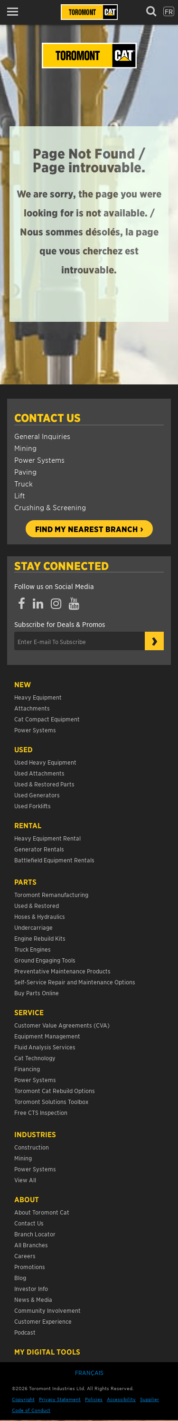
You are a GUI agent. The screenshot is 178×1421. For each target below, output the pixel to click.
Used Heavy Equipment (45, 762)
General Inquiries (42, 435)
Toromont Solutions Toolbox (51, 1101)
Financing (27, 1068)
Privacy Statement (60, 1399)
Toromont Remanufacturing (51, 894)
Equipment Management (47, 1035)
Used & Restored (36, 905)
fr (169, 11)
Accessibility (121, 1399)
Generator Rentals (39, 848)
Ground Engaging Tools (44, 959)
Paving (25, 471)
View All (25, 1179)
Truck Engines (32, 949)
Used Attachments (39, 772)
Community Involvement (47, 1310)
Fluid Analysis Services (44, 1046)
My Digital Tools (47, 1351)
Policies (94, 1399)
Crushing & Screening (50, 507)
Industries (35, 1134)
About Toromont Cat (41, 1211)
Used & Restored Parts (44, 783)
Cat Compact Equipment (47, 718)
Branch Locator (35, 1233)
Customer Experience (43, 1321)
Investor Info (31, 1288)
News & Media (33, 1299)
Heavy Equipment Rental (47, 837)
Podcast (25, 1332)
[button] (15, 12)
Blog (20, 1277)
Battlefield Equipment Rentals (54, 859)
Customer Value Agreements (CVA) (62, 1024)
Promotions (29, 1266)
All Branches (31, 1244)
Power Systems (39, 459)
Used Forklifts (32, 805)
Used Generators (37, 794)
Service (29, 1012)
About (26, 1199)
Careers (25, 1255)
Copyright (23, 1399)
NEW (22, 684)
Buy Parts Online (36, 992)
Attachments (32, 707)
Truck (23, 483)
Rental (27, 825)
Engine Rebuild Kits (40, 938)
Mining (25, 447)
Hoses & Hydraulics (39, 916)
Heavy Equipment (38, 697)
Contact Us (47, 417)
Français (89, 1372)
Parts (25, 882)
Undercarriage (33, 927)
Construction (31, 1146)
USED (23, 749)
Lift (19, 495)
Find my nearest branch (86, 528)
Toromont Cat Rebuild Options (54, 1090)
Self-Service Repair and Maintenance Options (74, 981)
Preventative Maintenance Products (62, 970)
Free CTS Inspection (40, 1112)
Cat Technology (35, 1057)
